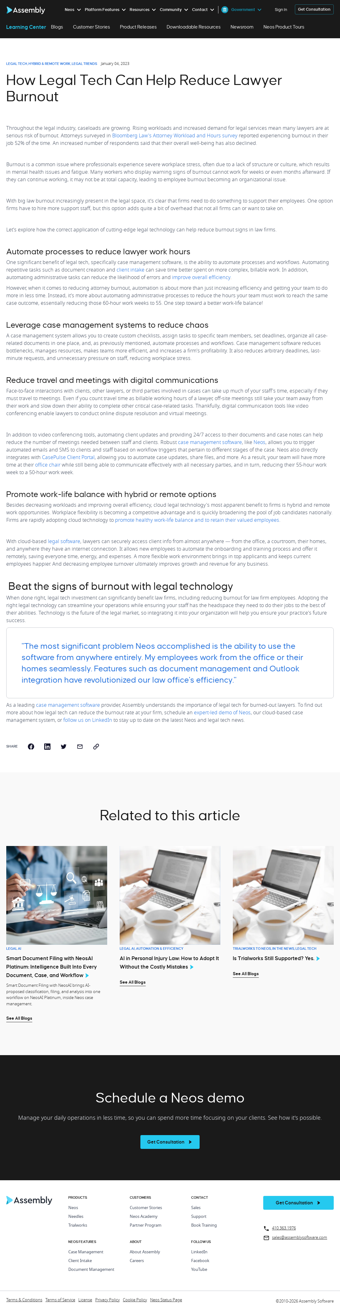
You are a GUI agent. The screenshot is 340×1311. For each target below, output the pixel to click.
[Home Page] (29, 1203)
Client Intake (80, 1261)
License (85, 1300)
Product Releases (138, 27)
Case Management (85, 1252)
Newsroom (242, 27)
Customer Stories (91, 27)
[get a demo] (314, 9)
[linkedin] (47, 746)
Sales (196, 1208)
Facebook (200, 1261)
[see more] (170, 1142)
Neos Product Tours (284, 27)
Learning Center (26, 27)
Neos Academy (144, 1217)
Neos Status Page (166, 1300)
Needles (75, 1217)
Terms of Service (60, 1300)
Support (199, 1217)
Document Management (91, 1270)
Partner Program (145, 1226)
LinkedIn (199, 1252)
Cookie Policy (135, 1300)
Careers (137, 1261)
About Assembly (145, 1252)
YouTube (199, 1270)
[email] (80, 746)
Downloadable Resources (194, 27)
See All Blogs (19, 1018)
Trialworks (77, 1226)
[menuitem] (74, 9)
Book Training (204, 1226)
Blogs (57, 27)
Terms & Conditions (24, 1300)
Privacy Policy (107, 1300)
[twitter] (63, 746)
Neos (73, 1208)
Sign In (281, 9)
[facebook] (31, 746)
